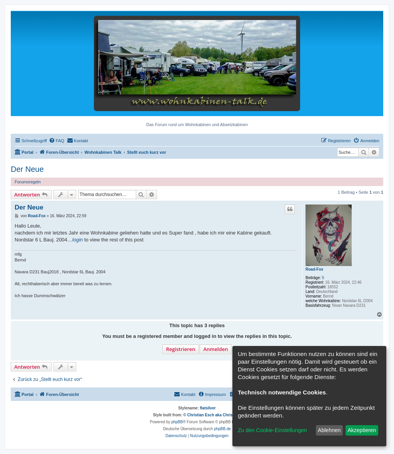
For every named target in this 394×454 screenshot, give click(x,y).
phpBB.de (222, 429)
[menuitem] (56, 140)
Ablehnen (329, 430)
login (77, 240)
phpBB (177, 422)
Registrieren (180, 349)
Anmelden (215, 349)
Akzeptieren (361, 430)
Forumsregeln (28, 182)
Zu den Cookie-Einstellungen (272, 430)
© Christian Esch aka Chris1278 (212, 415)
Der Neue (27, 169)
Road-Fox (314, 269)
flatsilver (208, 408)
